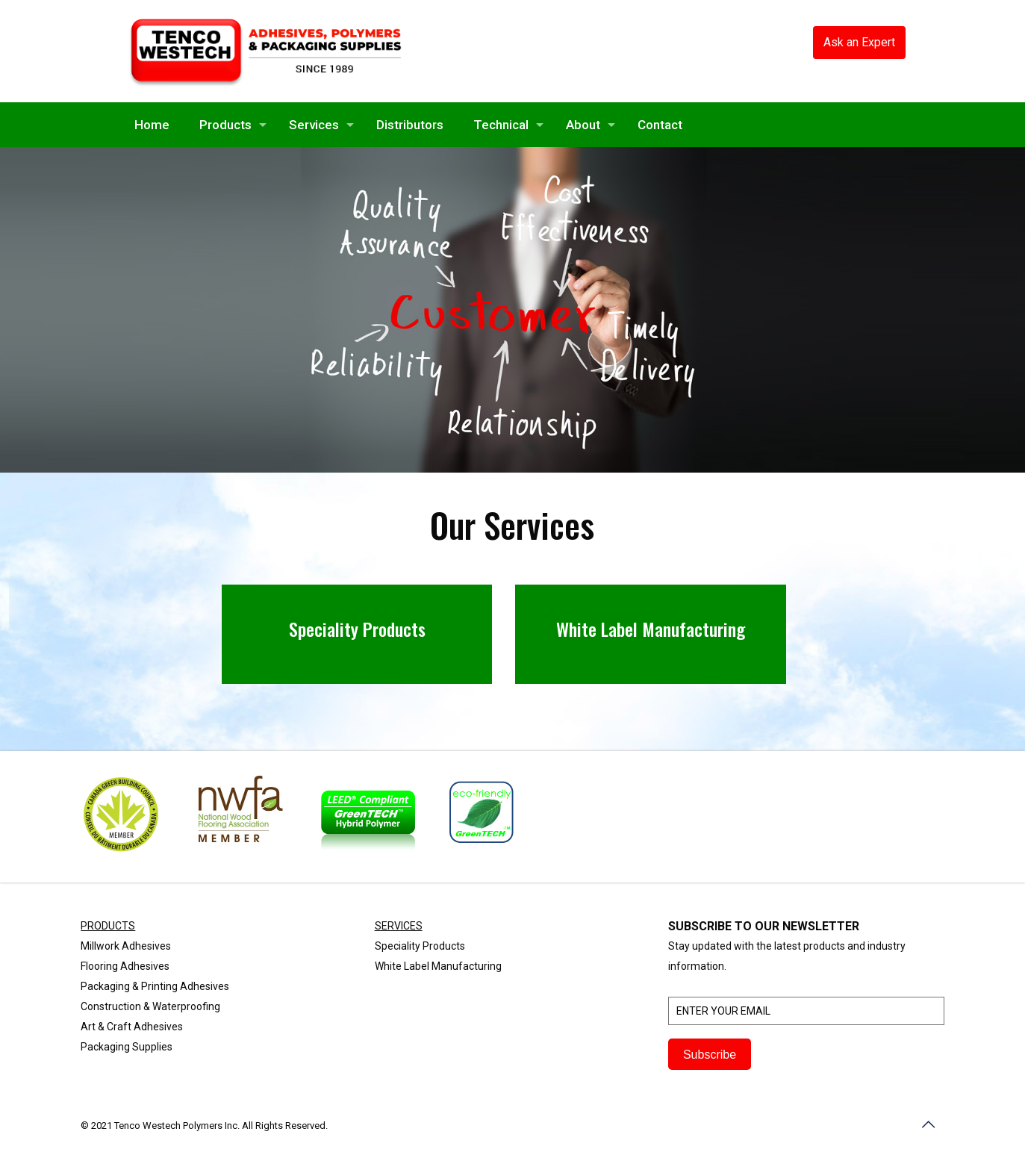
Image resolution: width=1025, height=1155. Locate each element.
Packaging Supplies (126, 1047)
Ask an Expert (859, 42)
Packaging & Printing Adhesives (155, 986)
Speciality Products (420, 946)
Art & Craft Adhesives (132, 1027)
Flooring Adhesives (125, 966)
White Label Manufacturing (438, 966)
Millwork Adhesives (126, 946)
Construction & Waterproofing (150, 1006)
